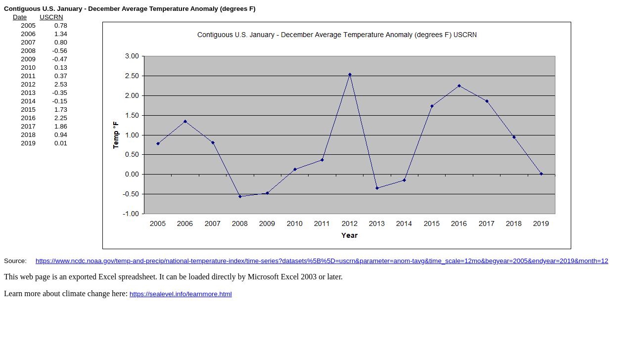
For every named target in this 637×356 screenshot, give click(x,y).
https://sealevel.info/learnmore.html (181, 294)
